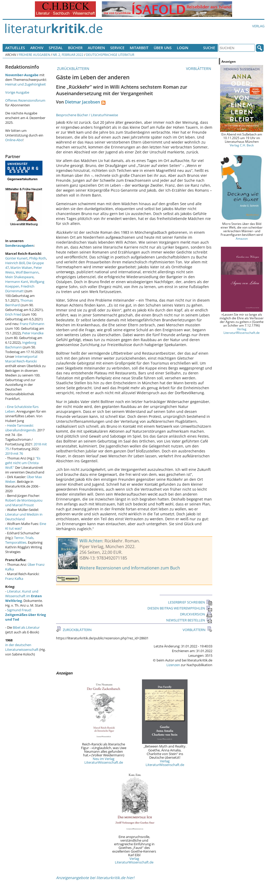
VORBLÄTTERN (199, 68)
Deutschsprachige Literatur (110, 55)
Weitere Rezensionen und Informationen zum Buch (129, 568)
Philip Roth (37, 258)
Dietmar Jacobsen (82, 102)
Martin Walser (21, 267)
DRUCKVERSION (196, 614)
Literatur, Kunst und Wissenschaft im (23, 596)
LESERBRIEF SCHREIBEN (190, 602)
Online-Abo (14, 140)
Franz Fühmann (32, 323)
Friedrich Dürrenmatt (19, 288)
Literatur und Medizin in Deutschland (23, 516)
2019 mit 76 (14, 453)
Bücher (75, 47)
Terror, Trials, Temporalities (19, 540)
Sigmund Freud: (25, 615)
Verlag (258, 26)
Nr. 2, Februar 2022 (68, 55)
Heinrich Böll (15, 263)
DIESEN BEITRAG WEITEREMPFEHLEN (179, 608)
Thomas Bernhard (19, 302)
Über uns (163, 47)
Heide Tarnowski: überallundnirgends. (20, 427)
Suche (209, 47)
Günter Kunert (16, 258)
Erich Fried (13, 314)
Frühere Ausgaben (34, 55)
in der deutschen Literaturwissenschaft (22, 647)
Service (117, 47)
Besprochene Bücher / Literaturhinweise (87, 115)
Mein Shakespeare (19, 277)
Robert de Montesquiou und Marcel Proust (23, 502)
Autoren (96, 47)
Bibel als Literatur (26, 627)
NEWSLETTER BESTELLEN (189, 620)
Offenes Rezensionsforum (25, 100)
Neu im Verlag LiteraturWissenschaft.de (103, 760)
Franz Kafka (14, 578)
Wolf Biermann (27, 272)
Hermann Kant (16, 281)
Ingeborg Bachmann (20, 344)
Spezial (56, 47)
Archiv (37, 47)
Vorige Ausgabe (17, 92)
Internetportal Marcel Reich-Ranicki (21, 358)
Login (182, 47)
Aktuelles (15, 47)
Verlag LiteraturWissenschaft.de (165, 763)
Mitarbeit (139, 47)
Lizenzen (173, 664)
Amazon (242, 238)
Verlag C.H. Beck (242, 145)
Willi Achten (90, 541)
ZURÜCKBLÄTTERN (72, 68)
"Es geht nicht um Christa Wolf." (22, 463)
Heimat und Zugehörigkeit (25, 84)
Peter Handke (33, 333)
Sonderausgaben (19, 245)
